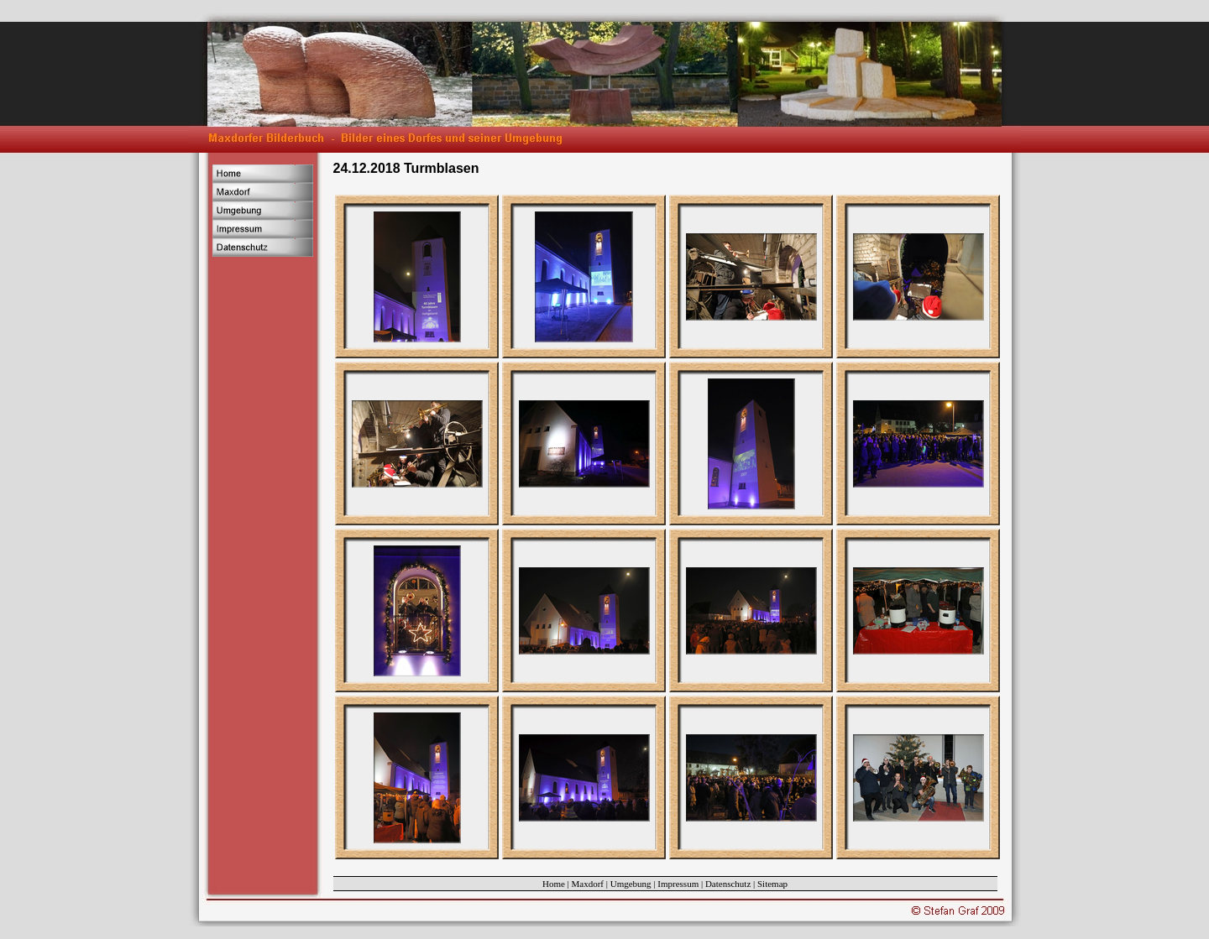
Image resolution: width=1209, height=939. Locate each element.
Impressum (678, 884)
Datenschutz (728, 884)
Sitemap (772, 884)
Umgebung (631, 884)
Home (553, 884)
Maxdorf (588, 884)
